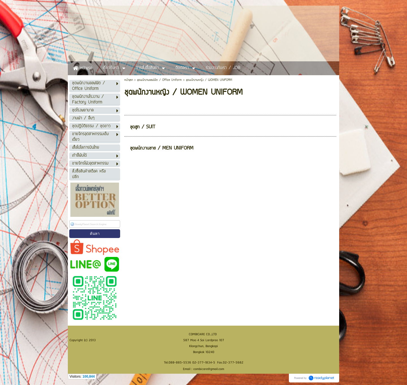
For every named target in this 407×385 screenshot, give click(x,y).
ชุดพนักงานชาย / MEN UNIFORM (161, 148)
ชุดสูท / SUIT (142, 127)
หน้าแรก (128, 80)
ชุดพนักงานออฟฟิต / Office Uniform (159, 80)
